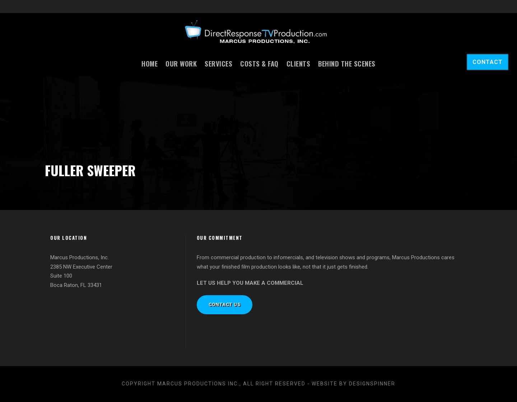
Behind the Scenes (347, 63)
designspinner (372, 384)
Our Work (181, 63)
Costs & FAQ (259, 63)
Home (149, 63)
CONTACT (487, 62)
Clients (299, 63)
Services (218, 63)
